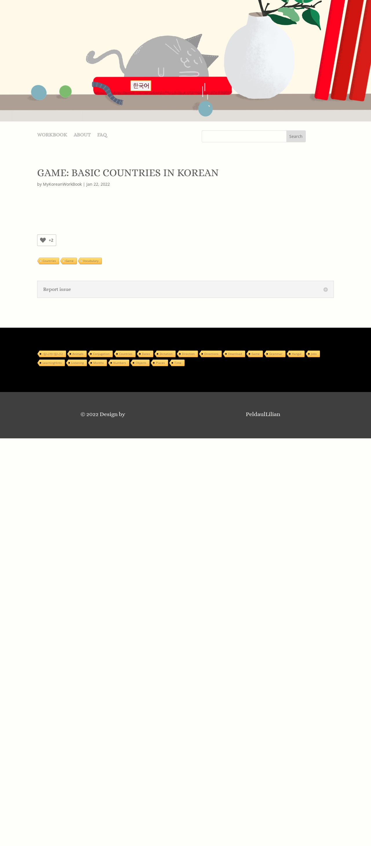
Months (98, 363)
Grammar (275, 354)
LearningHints (52, 363)
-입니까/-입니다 (53, 354)
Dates (146, 354)
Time (177, 363)
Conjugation (101, 354)
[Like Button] (43, 240)
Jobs (314, 354)
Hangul (296, 354)
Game (70, 261)
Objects (141, 363)
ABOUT (82, 135)
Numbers (119, 363)
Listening (77, 363)
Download (235, 354)
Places (160, 363)
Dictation (166, 354)
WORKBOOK (52, 135)
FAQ (102, 135)
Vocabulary (91, 261)
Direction (188, 354)
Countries (49, 261)
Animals (77, 354)
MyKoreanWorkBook (62, 184)
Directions (211, 354)
